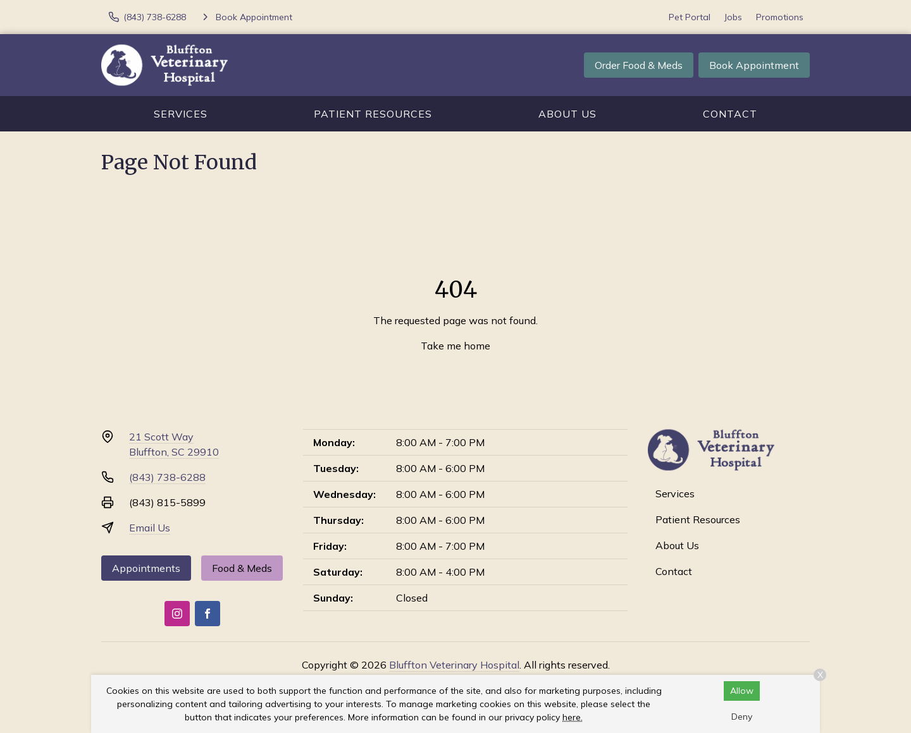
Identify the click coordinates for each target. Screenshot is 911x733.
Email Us (149, 527)
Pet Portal (689, 17)
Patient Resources (373, 113)
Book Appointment (754, 65)
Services (181, 113)
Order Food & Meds (639, 65)
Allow (741, 690)
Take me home (455, 345)
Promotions (779, 17)
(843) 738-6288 (167, 477)
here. (572, 717)
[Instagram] (177, 613)
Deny (741, 716)
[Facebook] (207, 613)
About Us (567, 113)
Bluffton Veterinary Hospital (454, 664)
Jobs (733, 17)
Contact (730, 113)
